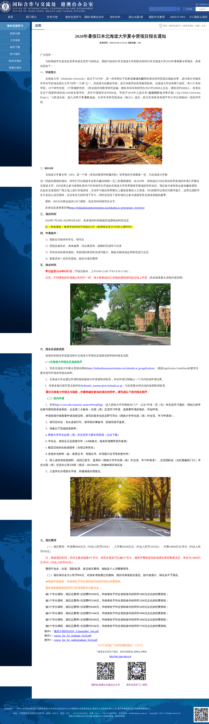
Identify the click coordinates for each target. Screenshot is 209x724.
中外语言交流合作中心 (59, 708)
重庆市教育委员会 (126, 708)
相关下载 (15, 47)
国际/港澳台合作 (94, 17)
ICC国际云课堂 (198, 17)
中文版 (189, 9)
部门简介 (31, 17)
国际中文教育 (157, 17)
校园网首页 (204, 4)
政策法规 (15, 33)
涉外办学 (115, 17)
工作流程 (15, 40)
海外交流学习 (73, 17)
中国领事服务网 (141, 708)
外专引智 (52, 17)
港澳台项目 (15, 67)
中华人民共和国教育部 (27, 708)
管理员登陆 (120, 716)
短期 (197, 26)
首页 (10, 17)
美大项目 (15, 54)
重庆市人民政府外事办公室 (105, 708)
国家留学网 (43, 708)
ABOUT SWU (177, 17)
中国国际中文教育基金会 (81, 708)
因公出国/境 (136, 17)
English (202, 9)
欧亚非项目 (15, 61)
